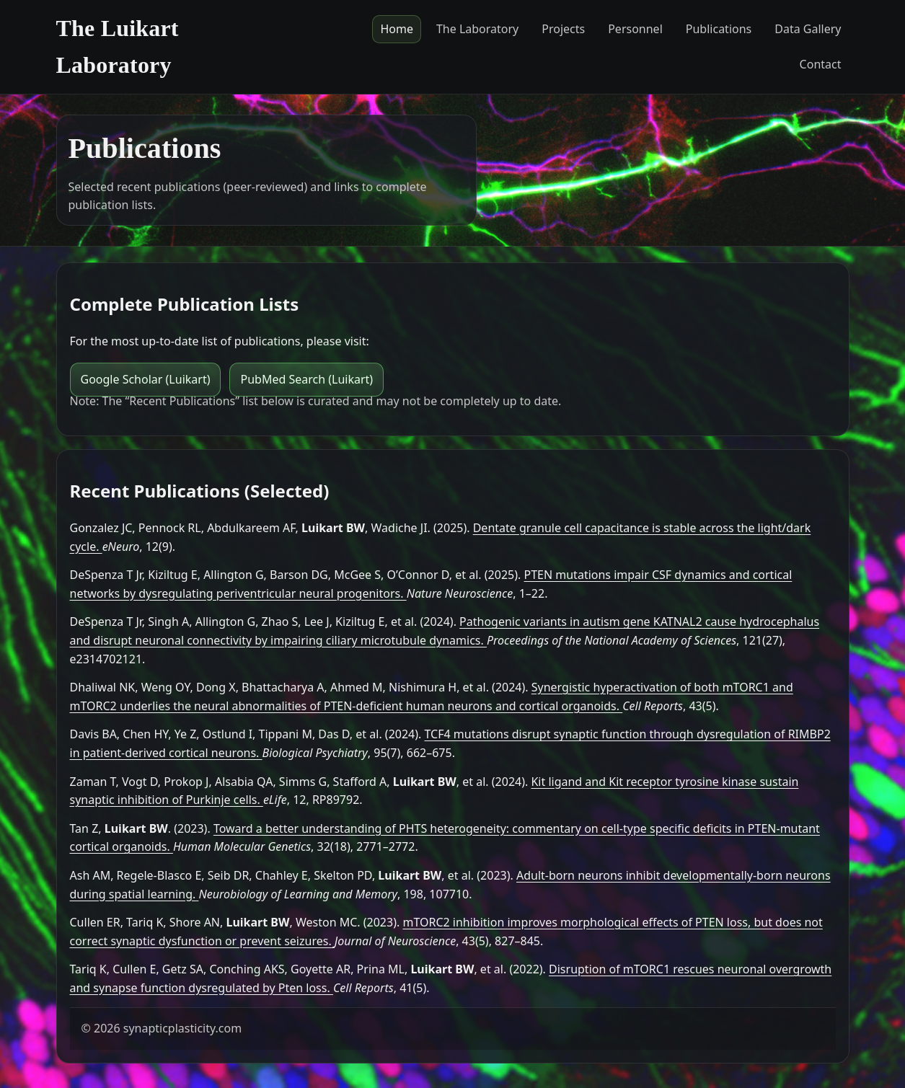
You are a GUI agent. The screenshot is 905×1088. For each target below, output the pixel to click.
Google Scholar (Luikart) (146, 379)
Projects (563, 29)
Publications (718, 29)
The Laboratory (477, 29)
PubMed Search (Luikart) (306, 379)
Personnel (635, 29)
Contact (821, 64)
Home (396, 29)
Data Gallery (807, 29)
